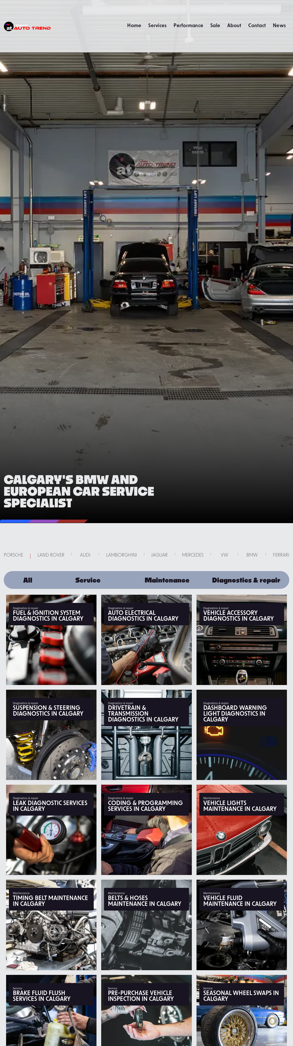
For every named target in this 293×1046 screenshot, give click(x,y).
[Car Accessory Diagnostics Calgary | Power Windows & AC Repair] (242, 640)
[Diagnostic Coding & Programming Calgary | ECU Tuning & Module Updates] (146, 830)
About (234, 25)
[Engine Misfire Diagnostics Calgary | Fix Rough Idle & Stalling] (51, 640)
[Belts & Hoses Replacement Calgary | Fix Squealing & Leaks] (146, 925)
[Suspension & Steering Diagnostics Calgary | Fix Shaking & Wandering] (51, 735)
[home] (27, 26)
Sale (215, 25)
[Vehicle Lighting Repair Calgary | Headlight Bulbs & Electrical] (242, 830)
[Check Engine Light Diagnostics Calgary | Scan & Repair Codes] (242, 735)
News (279, 25)
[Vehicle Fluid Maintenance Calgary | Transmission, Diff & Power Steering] (242, 925)
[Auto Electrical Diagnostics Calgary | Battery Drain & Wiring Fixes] (146, 640)
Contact (257, 25)
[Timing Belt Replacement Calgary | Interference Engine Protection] (51, 925)
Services (157, 25)
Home (134, 25)
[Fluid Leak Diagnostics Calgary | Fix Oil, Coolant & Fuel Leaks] (51, 830)
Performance (188, 25)
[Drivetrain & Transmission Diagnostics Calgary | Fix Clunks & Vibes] (146, 735)
